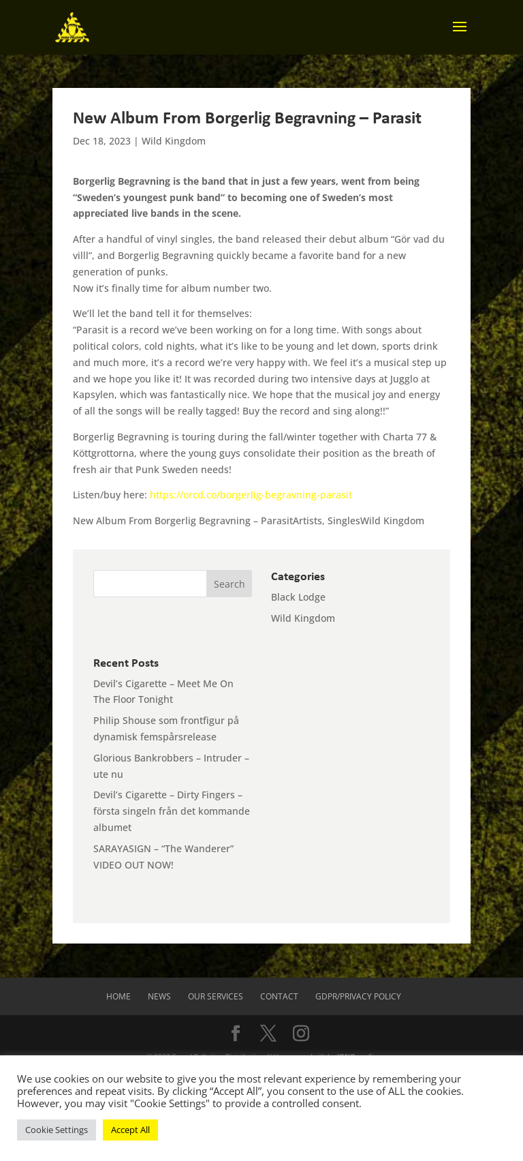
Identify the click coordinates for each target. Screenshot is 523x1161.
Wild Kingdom (174, 140)
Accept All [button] (130, 1130)
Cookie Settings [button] (56, 1130)
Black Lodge (298, 596)
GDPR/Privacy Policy (358, 996)
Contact (279, 996)
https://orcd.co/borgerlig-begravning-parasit (251, 494)
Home (118, 996)
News (159, 996)
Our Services (215, 996)
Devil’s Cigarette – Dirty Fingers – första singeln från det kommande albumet (171, 811)
